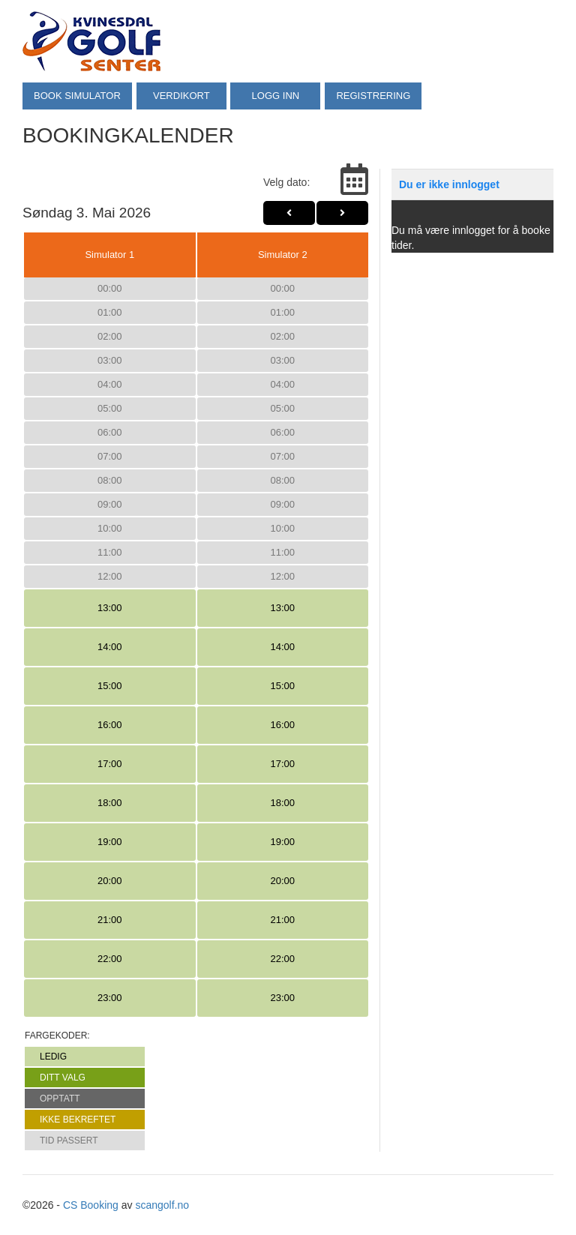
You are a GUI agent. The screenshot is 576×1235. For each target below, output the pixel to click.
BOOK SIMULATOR (77, 95)
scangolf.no (162, 1205)
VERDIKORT (181, 95)
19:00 (110, 841)
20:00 (110, 880)
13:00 (110, 607)
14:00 (110, 646)
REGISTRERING (374, 95)
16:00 (110, 724)
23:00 (110, 997)
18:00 (110, 802)
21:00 (110, 919)
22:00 (110, 958)
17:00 (110, 763)
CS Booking (90, 1205)
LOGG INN (276, 95)
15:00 (110, 685)
